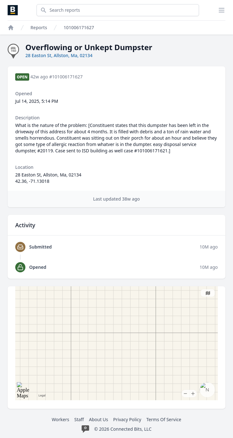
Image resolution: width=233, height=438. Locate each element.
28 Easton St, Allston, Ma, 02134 (58, 55)
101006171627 (78, 27)
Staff (79, 419)
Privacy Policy (127, 419)
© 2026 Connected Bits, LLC (123, 429)
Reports (38, 27)
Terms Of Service (163, 419)
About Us (98, 419)
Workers (60, 419)
